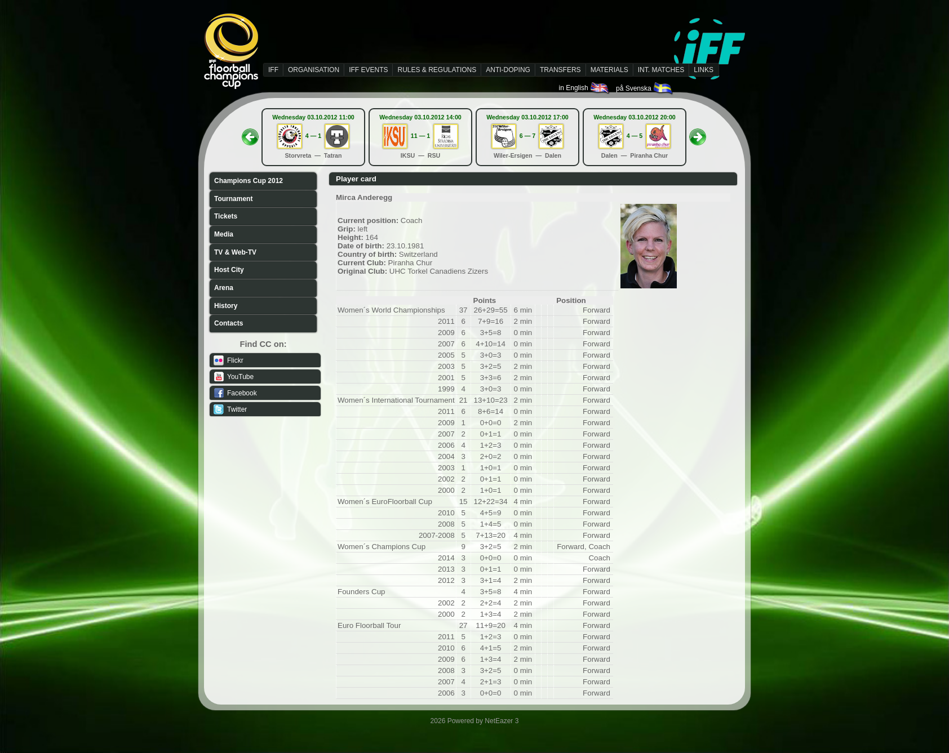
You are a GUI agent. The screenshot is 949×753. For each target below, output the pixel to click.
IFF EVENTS (368, 70)
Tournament (233, 199)
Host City (229, 270)
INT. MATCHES (661, 70)
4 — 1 (313, 135)
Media (223, 234)
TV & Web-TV (235, 252)
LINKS (703, 70)
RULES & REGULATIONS (436, 70)
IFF (273, 70)
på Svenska (645, 88)
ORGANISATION (313, 70)
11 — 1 (420, 135)
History (225, 306)
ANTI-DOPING (508, 70)
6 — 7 (527, 135)
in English (584, 88)
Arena (223, 288)
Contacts (228, 323)
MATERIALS (609, 70)
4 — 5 (634, 135)
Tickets (225, 216)
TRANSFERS (560, 70)
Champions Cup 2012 (248, 181)
